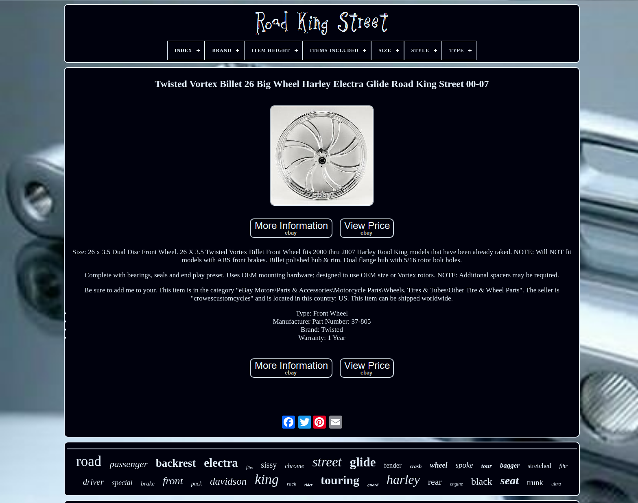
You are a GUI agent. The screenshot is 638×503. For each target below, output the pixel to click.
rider (308, 485)
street (327, 462)
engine (456, 484)
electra (221, 462)
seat (509, 480)
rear (435, 482)
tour (486, 466)
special (122, 483)
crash (416, 466)
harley (403, 479)
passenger (128, 464)
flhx (249, 467)
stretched (539, 465)
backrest (176, 463)
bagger (510, 465)
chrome (294, 465)
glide (363, 462)
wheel (439, 465)
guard (372, 484)
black (481, 481)
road (88, 461)
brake (148, 483)
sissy (269, 464)
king (267, 479)
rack (291, 484)
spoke (464, 465)
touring (340, 480)
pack (196, 484)
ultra (556, 484)
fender (392, 465)
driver (93, 482)
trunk (535, 482)
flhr (563, 466)
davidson (228, 481)
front (173, 481)
